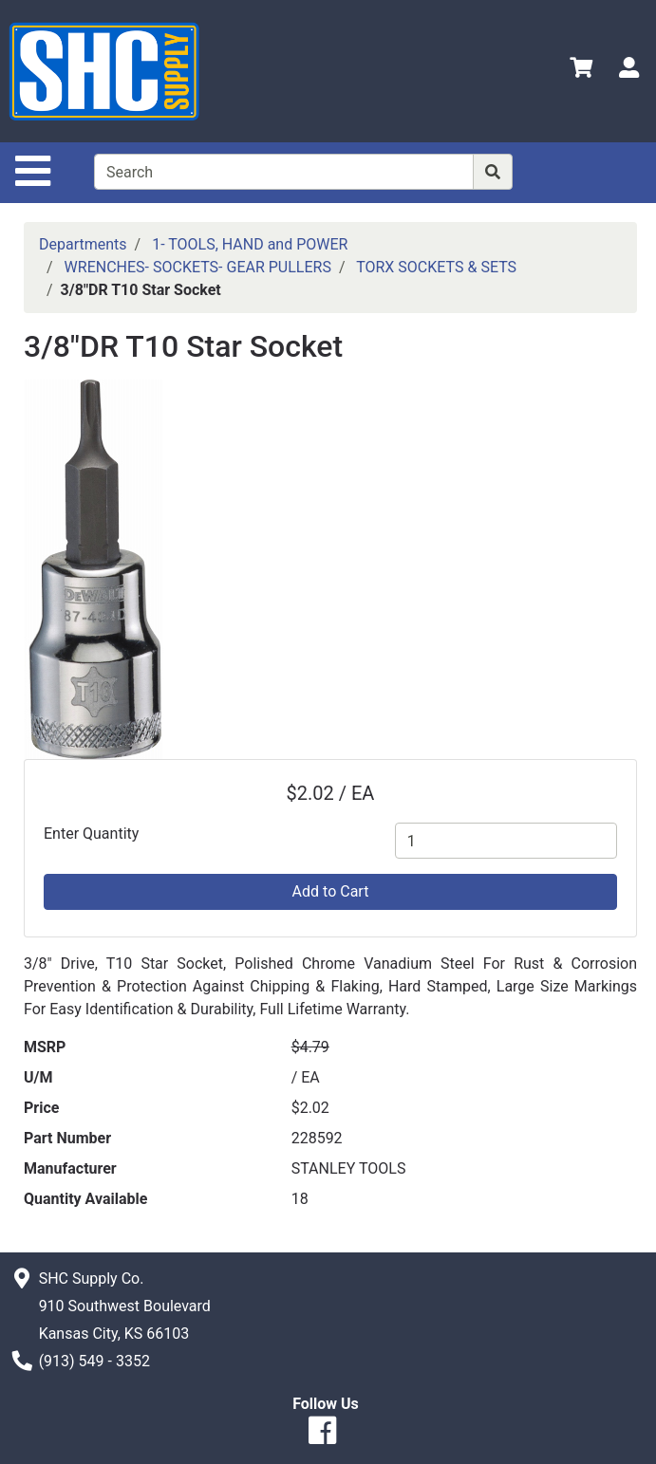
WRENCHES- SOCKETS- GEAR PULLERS (198, 267)
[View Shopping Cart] (581, 71)
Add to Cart (330, 891)
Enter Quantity (91, 834)
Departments (83, 244)
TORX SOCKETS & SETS (436, 267)
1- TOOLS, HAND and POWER (249, 244)
